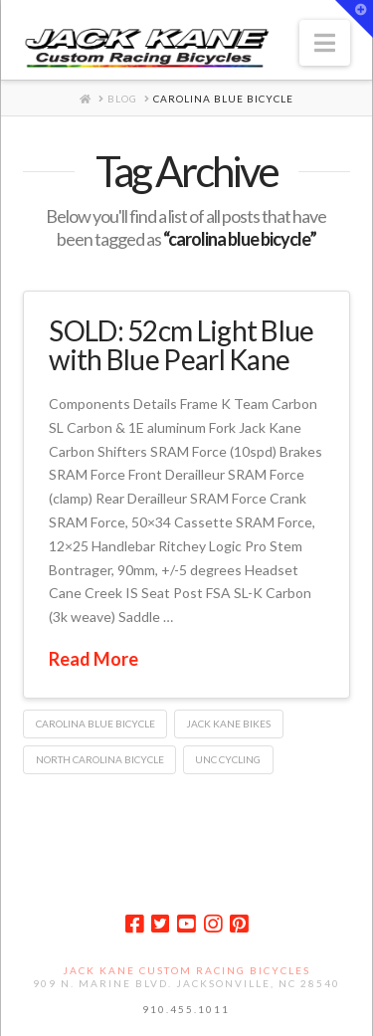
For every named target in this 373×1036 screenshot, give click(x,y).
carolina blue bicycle (95, 723)
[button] (324, 43)
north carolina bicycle (100, 759)
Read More (93, 659)
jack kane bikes (228, 723)
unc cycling (228, 759)
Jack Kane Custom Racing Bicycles (186, 970)
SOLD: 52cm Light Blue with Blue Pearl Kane (181, 344)
